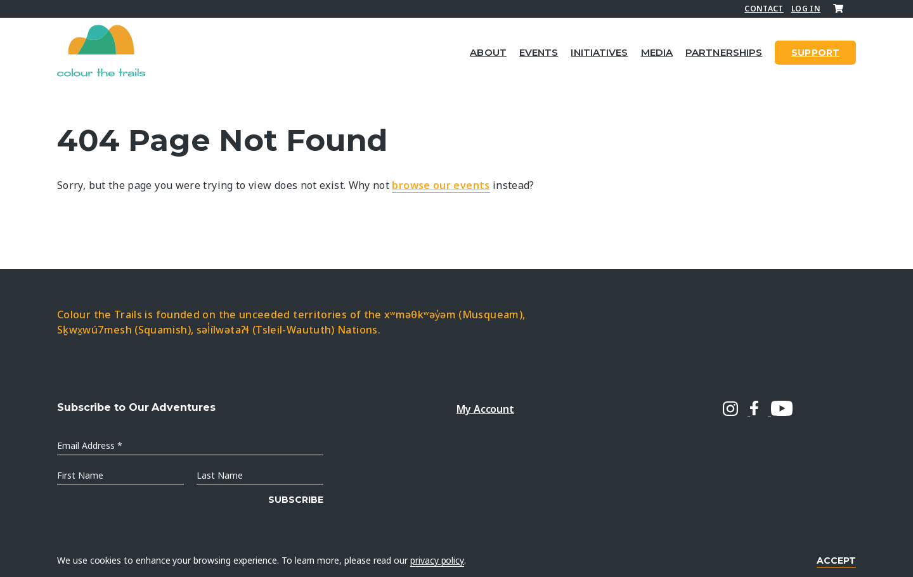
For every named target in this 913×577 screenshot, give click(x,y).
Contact (764, 8)
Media (657, 52)
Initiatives (599, 52)
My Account (485, 409)
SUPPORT (815, 52)
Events (539, 52)
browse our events (440, 185)
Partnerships (723, 52)
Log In (805, 8)
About (488, 52)
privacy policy (437, 560)
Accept (836, 560)
